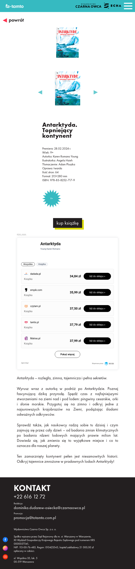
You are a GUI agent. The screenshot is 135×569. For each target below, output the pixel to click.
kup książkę (68, 223)
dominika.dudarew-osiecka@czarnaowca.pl (49, 507)
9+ (51, 198)
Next (95, 90)
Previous (39, 90)
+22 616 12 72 (29, 496)
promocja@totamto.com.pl (35, 517)
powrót (16, 20)
